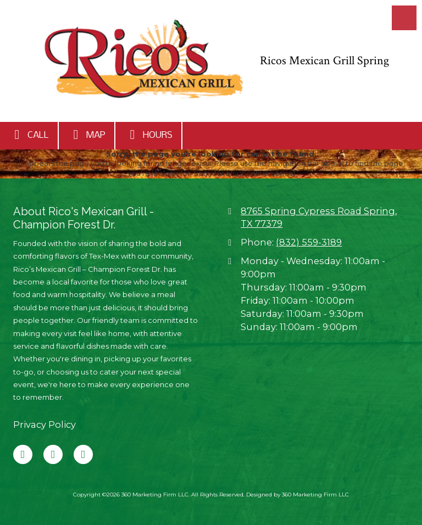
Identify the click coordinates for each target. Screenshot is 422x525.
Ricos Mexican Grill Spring (324, 61)
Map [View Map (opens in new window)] (87, 134)
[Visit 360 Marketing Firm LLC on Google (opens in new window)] (53, 454)
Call (29, 134)
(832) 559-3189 (309, 242)
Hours (148, 134)
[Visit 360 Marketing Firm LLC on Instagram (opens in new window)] (83, 454)
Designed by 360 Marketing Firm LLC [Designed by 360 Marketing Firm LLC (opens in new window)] (297, 494)
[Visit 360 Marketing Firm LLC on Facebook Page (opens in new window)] (22, 454)
